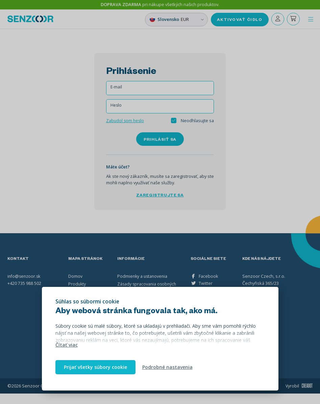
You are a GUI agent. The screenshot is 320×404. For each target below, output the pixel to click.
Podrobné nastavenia (167, 367)
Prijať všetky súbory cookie (95, 367)
